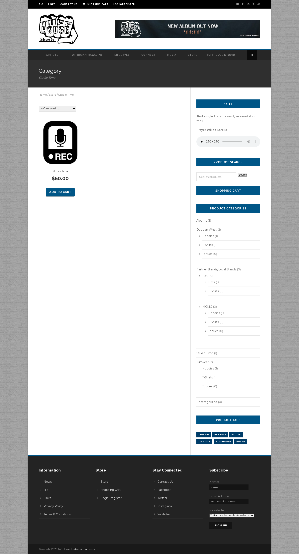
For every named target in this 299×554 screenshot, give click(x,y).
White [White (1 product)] (240, 441)
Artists (52, 55)
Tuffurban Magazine (86, 55)
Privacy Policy (53, 506)
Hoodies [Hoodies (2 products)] (220, 434)
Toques (207, 254)
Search (243, 174)
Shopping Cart (95, 4)
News (48, 481)
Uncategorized (206, 402)
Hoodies (208, 236)
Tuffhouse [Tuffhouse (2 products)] (223, 441)
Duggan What (206, 229)
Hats (211, 282)
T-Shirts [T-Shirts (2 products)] (204, 441)
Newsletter (217, 510)
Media (171, 55)
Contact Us (68, 4)
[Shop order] (57, 109)
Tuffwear (202, 362)
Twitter (162, 498)
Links (51, 4)
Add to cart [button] (60, 192)
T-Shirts (207, 245)
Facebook (164, 490)
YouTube (163, 514)
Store (192, 55)
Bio (41, 4)
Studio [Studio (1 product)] (236, 434)
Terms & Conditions (57, 514)
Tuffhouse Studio (220, 55)
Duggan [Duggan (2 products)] (203, 434)
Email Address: (219, 496)
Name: (214, 482)
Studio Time (204, 353)
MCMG (207, 306)
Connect (148, 55)
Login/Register (124, 4)
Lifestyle (122, 55)
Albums (201, 220)
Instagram (164, 506)
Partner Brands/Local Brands (216, 269)
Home (43, 94)
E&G (205, 276)
